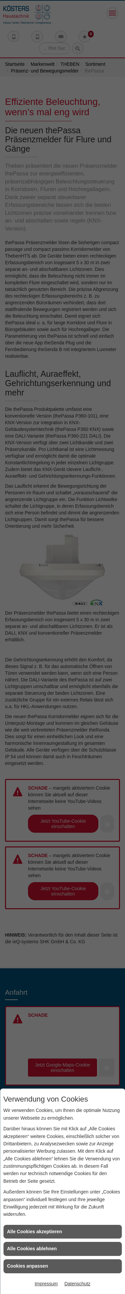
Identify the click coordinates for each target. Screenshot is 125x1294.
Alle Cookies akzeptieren (34, 1231)
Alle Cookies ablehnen (32, 1248)
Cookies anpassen (27, 1266)
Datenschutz (77, 1283)
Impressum (46, 1283)
